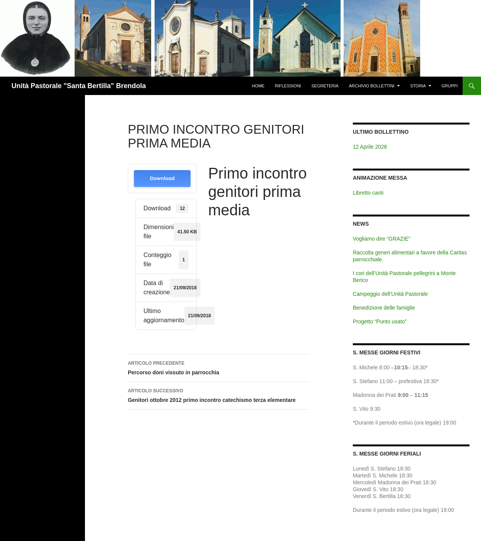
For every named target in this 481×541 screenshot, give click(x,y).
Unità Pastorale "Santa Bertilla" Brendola (78, 86)
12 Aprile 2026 (370, 147)
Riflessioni (288, 86)
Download (162, 178)
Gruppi (450, 86)
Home (258, 86)
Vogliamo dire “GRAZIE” (381, 239)
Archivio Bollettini (372, 86)
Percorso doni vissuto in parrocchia (218, 367)
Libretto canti (368, 193)
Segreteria (325, 86)
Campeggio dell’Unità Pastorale (390, 294)
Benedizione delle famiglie (384, 308)
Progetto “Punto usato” (380, 321)
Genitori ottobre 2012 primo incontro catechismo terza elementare (218, 394)
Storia (418, 86)
